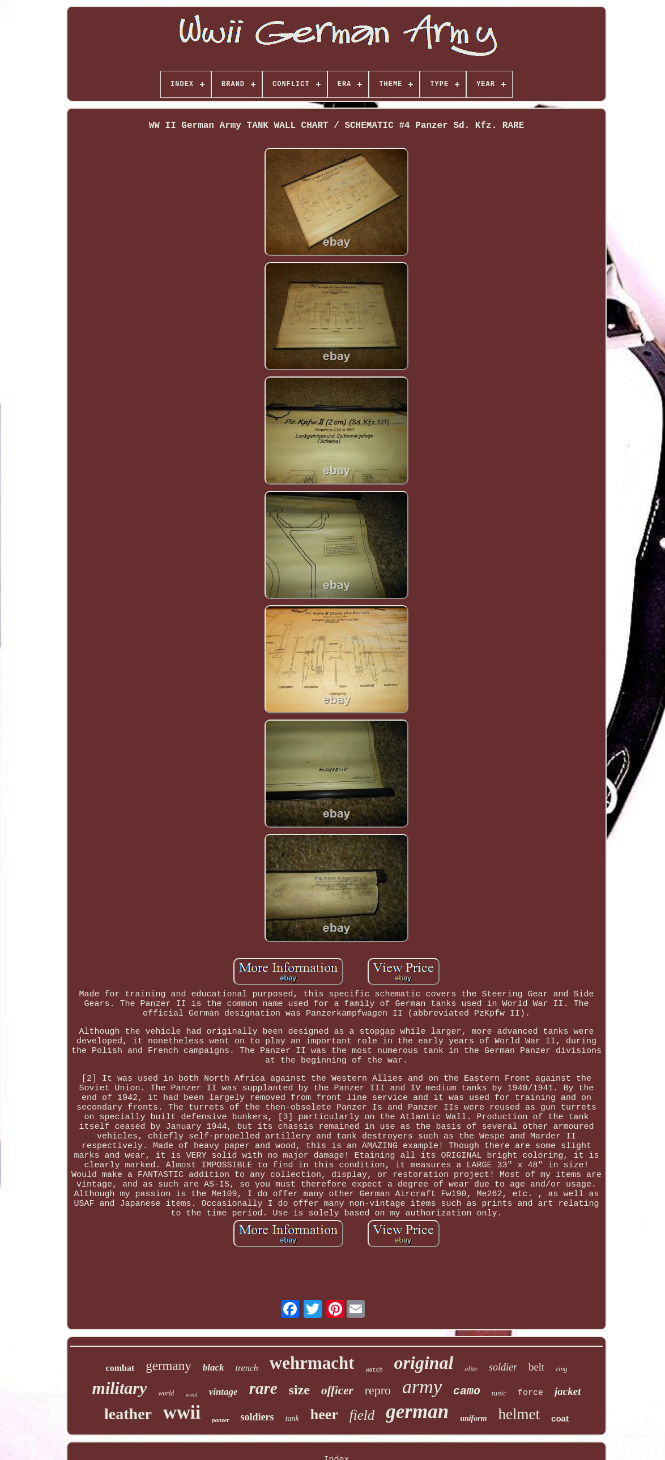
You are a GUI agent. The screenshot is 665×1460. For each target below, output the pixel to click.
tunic (499, 1393)
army (422, 1386)
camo (466, 1391)
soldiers (257, 1417)
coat (560, 1418)
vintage (223, 1391)
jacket (568, 1391)
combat (120, 1368)
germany (168, 1366)
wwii (182, 1412)
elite (471, 1368)
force (530, 1393)
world (166, 1393)
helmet (519, 1414)
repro (378, 1390)
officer (337, 1390)
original (424, 1362)
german (417, 1412)
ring (561, 1369)
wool (191, 1394)
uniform (473, 1418)
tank (292, 1418)
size (299, 1389)
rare (263, 1388)
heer (324, 1414)
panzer (220, 1419)
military (119, 1387)
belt (536, 1367)
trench (246, 1368)
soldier (503, 1367)
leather (128, 1414)
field (361, 1415)
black (213, 1367)
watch (374, 1370)
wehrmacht (312, 1363)
